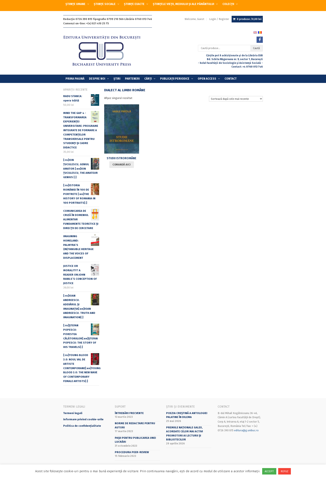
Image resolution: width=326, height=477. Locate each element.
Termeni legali (72, 413)
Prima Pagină (74, 78)
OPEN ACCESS (207, 78)
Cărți (148, 78)
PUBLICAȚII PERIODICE (174, 78)
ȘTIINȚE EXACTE (134, 4)
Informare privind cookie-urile (83, 419)
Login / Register (219, 19)
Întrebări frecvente (129, 413)
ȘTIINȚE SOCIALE (105, 4)
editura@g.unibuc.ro (246, 430)
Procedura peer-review (132, 452)
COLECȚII (228, 4)
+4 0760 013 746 (252, 66)
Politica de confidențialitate (82, 425)
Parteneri (132, 78)
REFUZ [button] (284, 471)
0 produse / (249, 19)
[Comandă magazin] (236, 99)
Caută (256, 48)
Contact (231, 78)
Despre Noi (97, 78)
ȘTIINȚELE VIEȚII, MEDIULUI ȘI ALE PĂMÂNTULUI (183, 4)
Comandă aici (121, 164)
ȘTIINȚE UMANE (75, 4)
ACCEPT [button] (269, 471)
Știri (117, 78)
